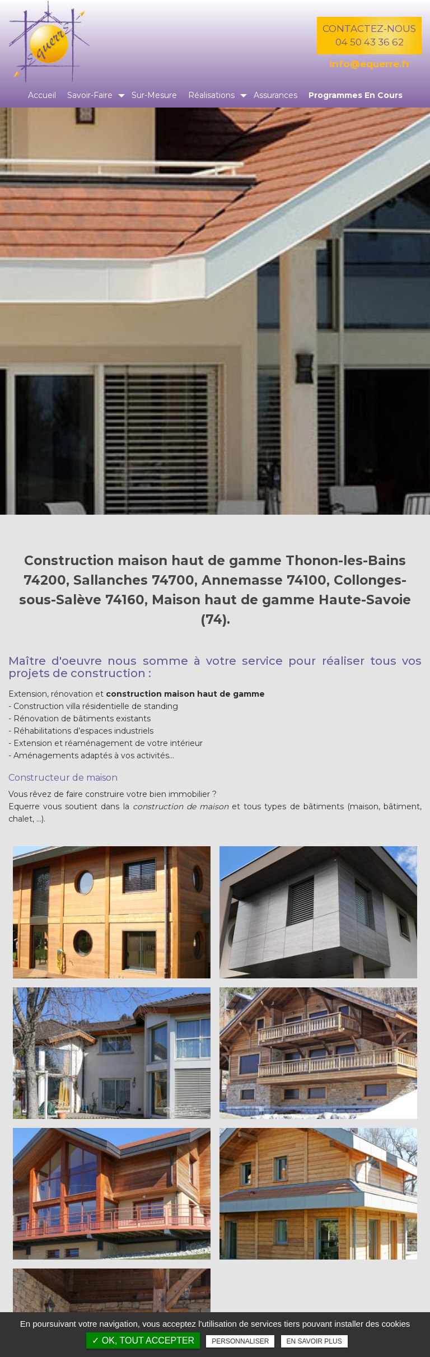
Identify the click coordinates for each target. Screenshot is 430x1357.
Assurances (275, 95)
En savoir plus (314, 1341)
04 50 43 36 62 (369, 42)
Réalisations (211, 95)
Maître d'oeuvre (55, 661)
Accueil (42, 95)
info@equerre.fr (369, 63)
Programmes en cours (356, 95)
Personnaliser (240, 1341)
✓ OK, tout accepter (143, 1340)
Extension (27, 694)
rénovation (72, 694)
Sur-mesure (154, 95)
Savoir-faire (90, 95)
